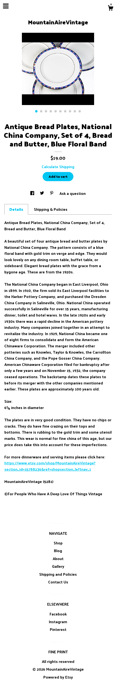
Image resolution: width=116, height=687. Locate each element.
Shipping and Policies (58, 574)
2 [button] (41, 111)
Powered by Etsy (58, 677)
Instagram (58, 621)
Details (16, 209)
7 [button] (65, 111)
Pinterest (58, 629)
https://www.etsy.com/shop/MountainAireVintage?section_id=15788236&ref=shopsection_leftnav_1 (50, 466)
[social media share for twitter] (42, 193)
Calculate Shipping (58, 166)
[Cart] (110, 8)
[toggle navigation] (6, 6)
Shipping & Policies (50, 209)
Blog (58, 550)
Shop (58, 542)
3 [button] (46, 111)
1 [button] (36, 111)
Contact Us (58, 581)
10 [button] (79, 111)
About (58, 558)
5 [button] (55, 111)
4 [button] (51, 111)
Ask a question (72, 193)
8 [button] (70, 111)
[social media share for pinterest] (52, 193)
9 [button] (75, 111)
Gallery (58, 566)
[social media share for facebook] (32, 193)
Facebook (58, 613)
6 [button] (60, 111)
